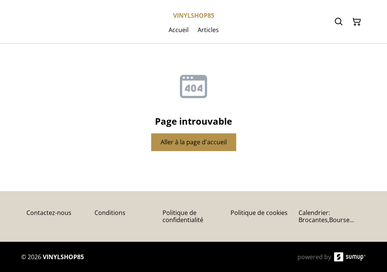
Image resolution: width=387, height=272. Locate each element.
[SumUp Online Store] (350, 256)
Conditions (109, 213)
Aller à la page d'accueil (194, 142)
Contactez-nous (48, 213)
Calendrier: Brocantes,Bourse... (326, 216)
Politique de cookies (259, 213)
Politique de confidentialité (183, 216)
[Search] (339, 22)
